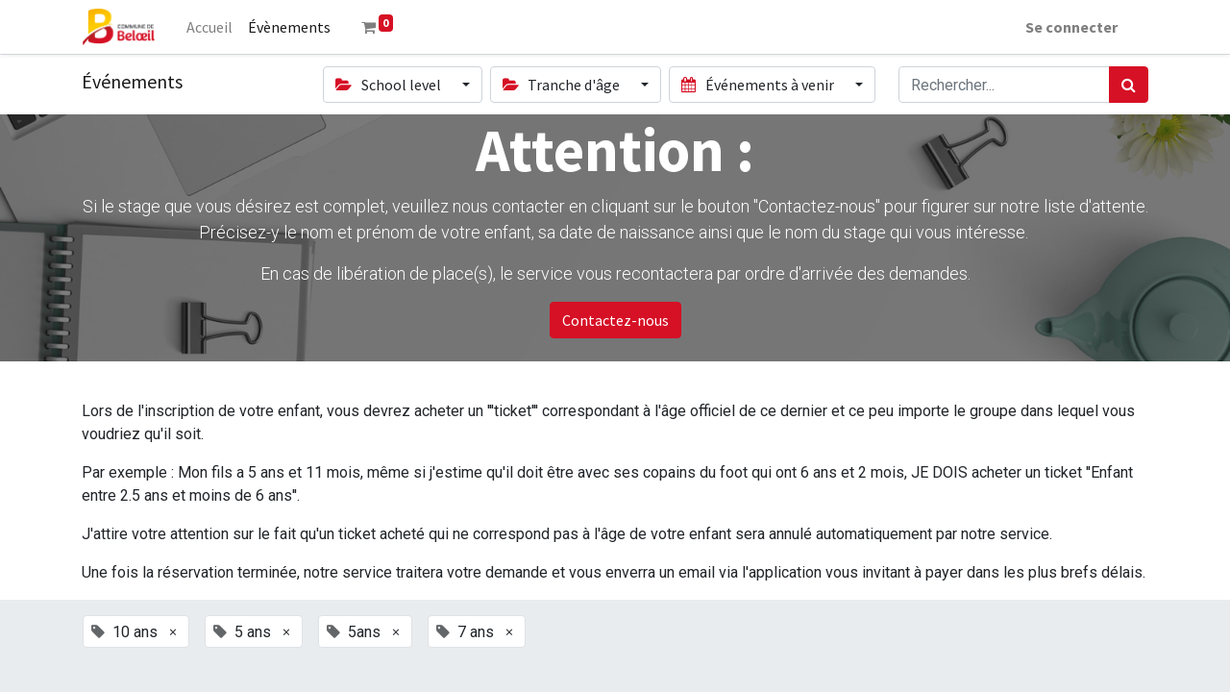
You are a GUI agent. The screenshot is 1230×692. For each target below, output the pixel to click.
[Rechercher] (1128, 84)
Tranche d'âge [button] (563, 84)
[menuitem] (209, 27)
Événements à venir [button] (758, 84)
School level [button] (389, 84)
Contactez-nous (615, 320)
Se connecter (1071, 27)
